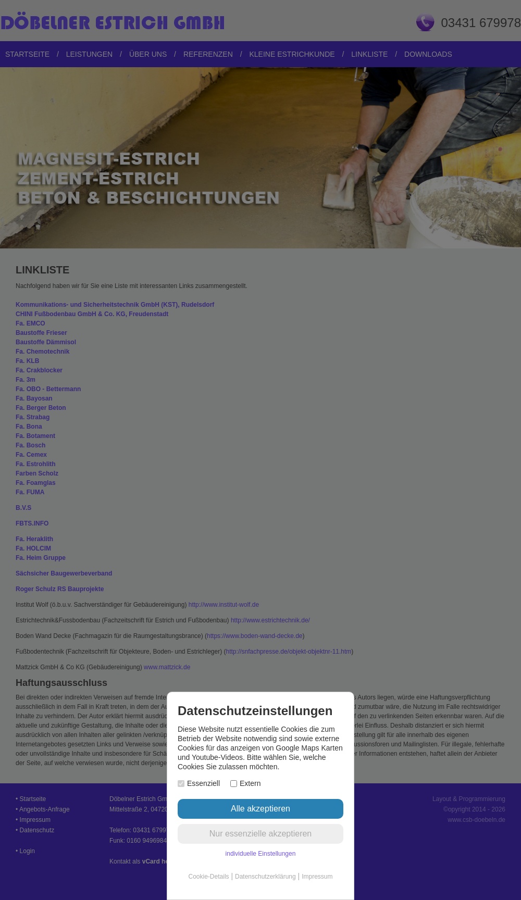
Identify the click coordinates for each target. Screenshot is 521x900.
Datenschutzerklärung (265, 876)
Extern (245, 783)
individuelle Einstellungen (261, 853)
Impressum (317, 876)
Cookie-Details (209, 876)
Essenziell (199, 783)
